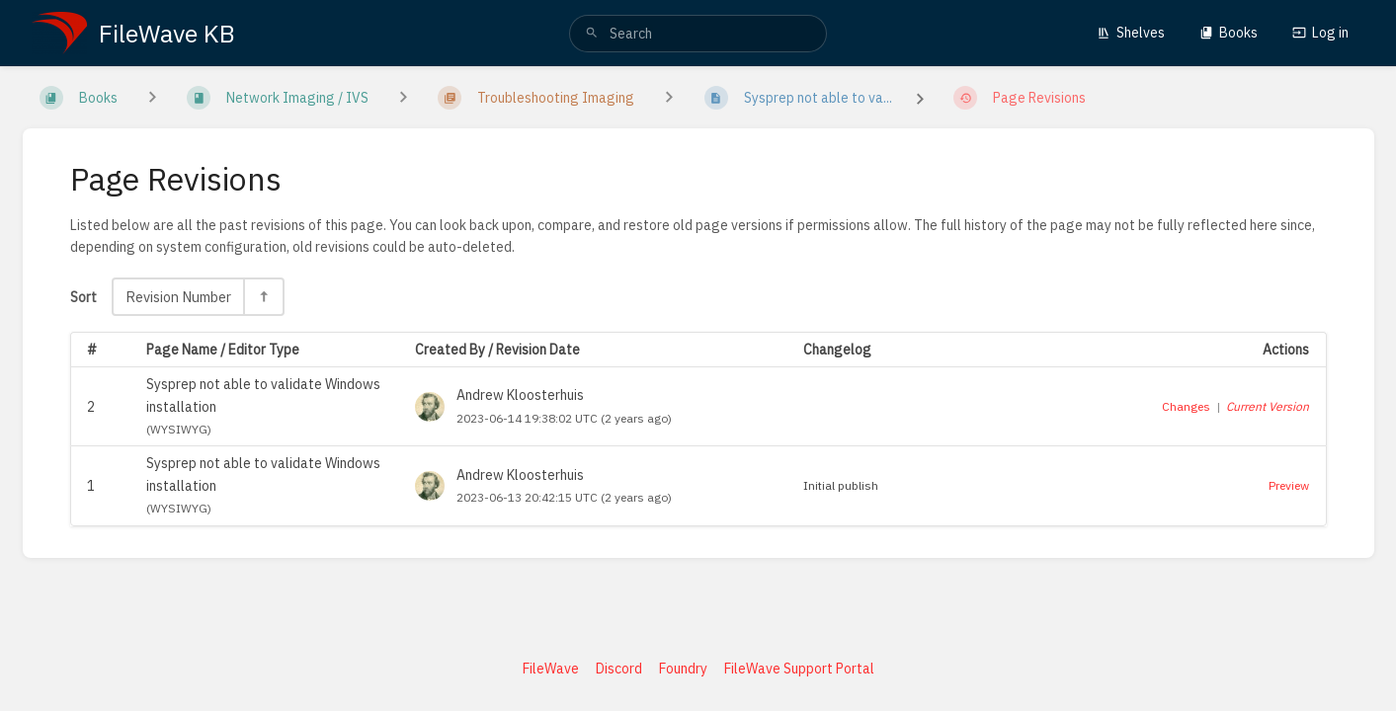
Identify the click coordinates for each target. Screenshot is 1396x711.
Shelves (1131, 32)
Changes (1186, 406)
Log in (1320, 32)
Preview (1289, 485)
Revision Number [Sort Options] (178, 296)
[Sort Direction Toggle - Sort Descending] (263, 296)
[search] (697, 33)
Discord (619, 668)
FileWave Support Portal (799, 668)
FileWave (551, 668)
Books (1228, 32)
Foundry (683, 668)
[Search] (592, 33)
